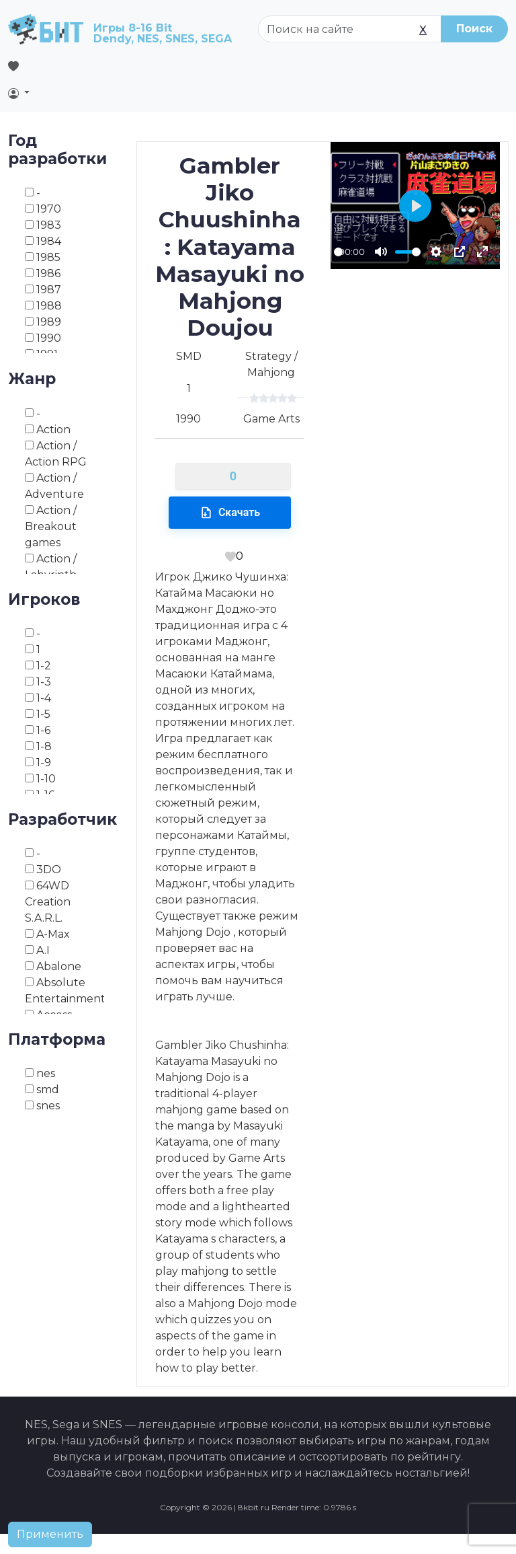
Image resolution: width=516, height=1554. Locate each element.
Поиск (474, 28)
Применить (50, 1534)
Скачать (230, 512)
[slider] (338, 252)
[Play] (415, 206)
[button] (70, 92)
